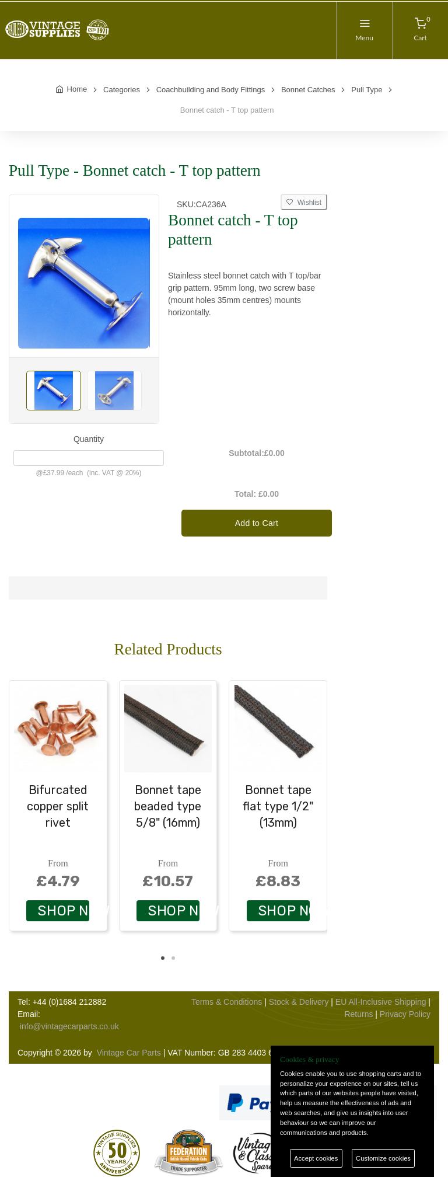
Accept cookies (316, 1158)
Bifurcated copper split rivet (58, 806)
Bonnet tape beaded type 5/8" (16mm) (167, 806)
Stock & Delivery (299, 1002)
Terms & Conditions (226, 1002)
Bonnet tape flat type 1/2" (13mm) (278, 806)
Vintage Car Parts (129, 1052)
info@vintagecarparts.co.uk (69, 1026)
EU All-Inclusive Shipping (380, 1002)
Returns (358, 1014)
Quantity (89, 439)
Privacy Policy (405, 1014)
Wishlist (303, 202)
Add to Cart (257, 523)
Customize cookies (383, 1158)
